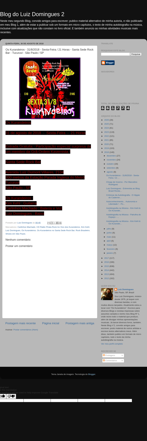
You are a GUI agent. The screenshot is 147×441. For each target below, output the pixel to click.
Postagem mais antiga (80, 323)
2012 (106, 278)
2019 (106, 148)
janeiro (110, 253)
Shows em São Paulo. (16, 234)
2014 (106, 270)
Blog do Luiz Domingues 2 (32, 14)
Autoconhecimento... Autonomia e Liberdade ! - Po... (121, 202)
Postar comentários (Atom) (25, 330)
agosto (110, 172)
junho (109, 233)
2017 (106, 258)
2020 (106, 144)
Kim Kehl (85, 227)
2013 (106, 274)
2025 (106, 124)
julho (109, 229)
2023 (106, 132)
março (110, 245)
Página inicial (50, 323)
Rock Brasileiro (83, 230)
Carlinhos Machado (26, 227)
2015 (106, 266)
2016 (106, 262)
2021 (106, 140)
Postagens (109, 355)
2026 (106, 120)
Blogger (91, 374)
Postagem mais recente (20, 323)
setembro (111, 168)
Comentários (110, 360)
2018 (106, 152)
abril (109, 241)
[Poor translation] (11, 396)
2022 (106, 136)
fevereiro (111, 249)
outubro (110, 164)
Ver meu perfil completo (112, 344)
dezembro (112, 156)
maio (109, 237)
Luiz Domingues (13, 230)
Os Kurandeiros (28, 230)
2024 (106, 128)
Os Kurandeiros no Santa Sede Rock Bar (56, 230)
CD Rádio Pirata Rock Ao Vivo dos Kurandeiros (58, 227)
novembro (112, 160)
